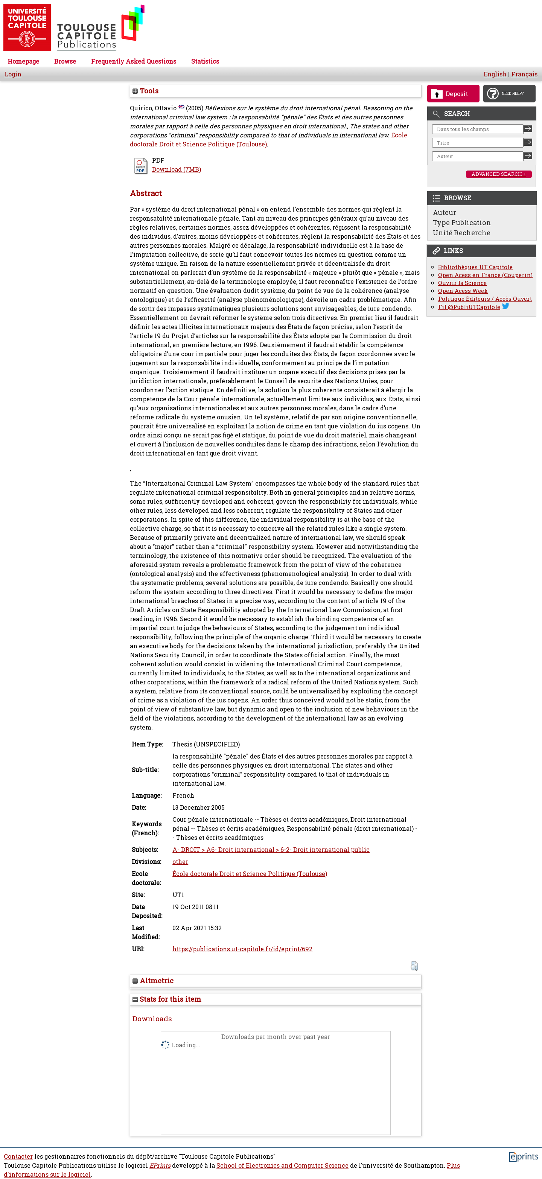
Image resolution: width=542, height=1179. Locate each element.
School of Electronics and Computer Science (282, 1165)
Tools (145, 90)
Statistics (205, 61)
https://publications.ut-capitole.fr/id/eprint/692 (242, 949)
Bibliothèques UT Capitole (475, 267)
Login (13, 74)
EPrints (160, 1165)
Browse (65, 61)
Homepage (23, 61)
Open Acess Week (463, 291)
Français (524, 74)
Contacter (18, 1156)
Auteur (444, 212)
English (495, 74)
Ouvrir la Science (462, 283)
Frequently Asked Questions (133, 61)
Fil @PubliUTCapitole (469, 307)
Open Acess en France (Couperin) (485, 275)
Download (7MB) (176, 169)
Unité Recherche (461, 232)
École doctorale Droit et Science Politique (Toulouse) (249, 874)
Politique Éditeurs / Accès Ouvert (485, 299)
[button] (414, 966)
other (180, 862)
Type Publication (462, 222)
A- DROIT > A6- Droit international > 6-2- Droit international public (271, 849)
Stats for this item (166, 999)
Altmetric (153, 980)
